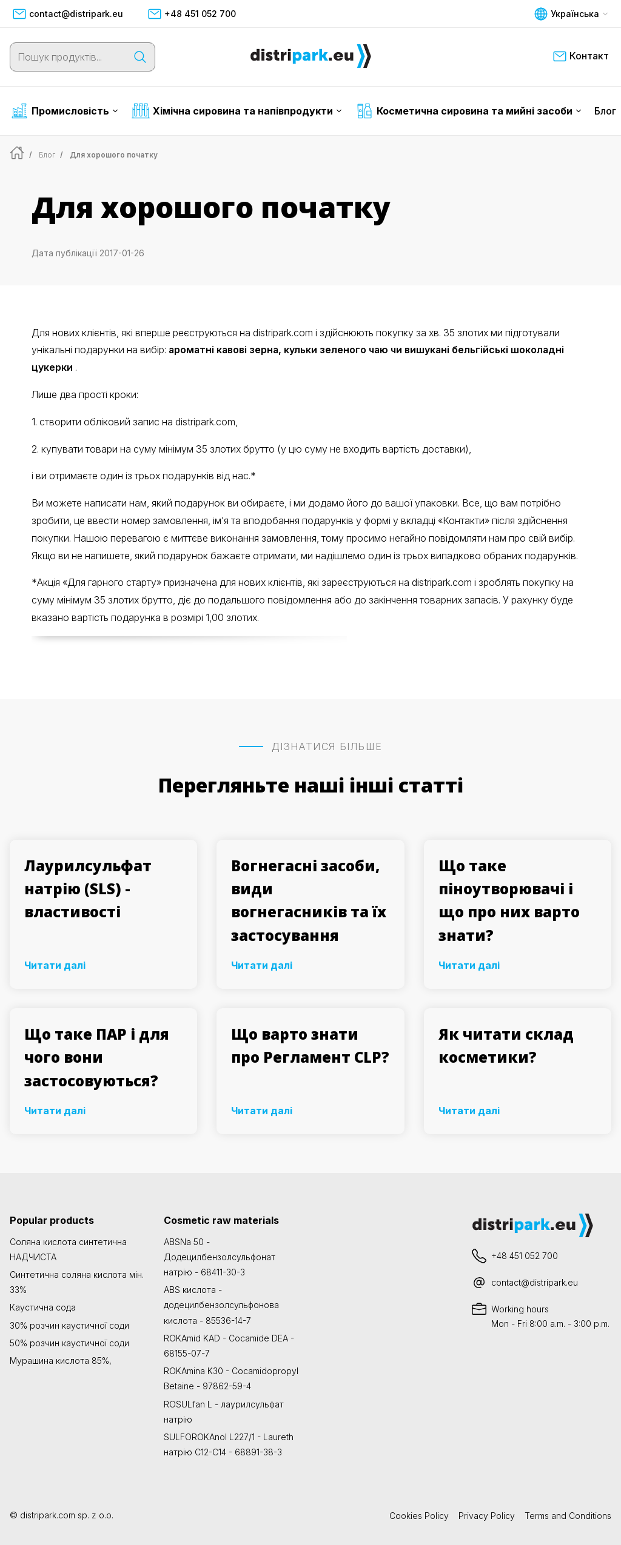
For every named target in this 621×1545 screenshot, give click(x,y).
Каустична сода (43, 1307)
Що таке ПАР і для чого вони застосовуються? (96, 1057)
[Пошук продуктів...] (68, 57)
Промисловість (64, 111)
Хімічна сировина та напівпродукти (237, 111)
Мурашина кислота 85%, (61, 1360)
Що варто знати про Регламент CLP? (310, 1045)
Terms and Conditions (568, 1515)
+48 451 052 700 (191, 14)
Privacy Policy (486, 1515)
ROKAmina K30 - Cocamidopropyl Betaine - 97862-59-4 (231, 1378)
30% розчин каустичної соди (69, 1325)
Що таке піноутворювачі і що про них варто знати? (509, 900)
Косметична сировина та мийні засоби (468, 111)
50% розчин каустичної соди (69, 1343)
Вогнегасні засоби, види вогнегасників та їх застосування (308, 900)
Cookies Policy (419, 1515)
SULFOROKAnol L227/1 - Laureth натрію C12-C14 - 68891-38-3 (229, 1444)
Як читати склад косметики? (506, 1045)
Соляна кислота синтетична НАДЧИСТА (68, 1249)
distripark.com (47, 1515)
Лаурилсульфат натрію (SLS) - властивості (88, 889)
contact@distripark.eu (67, 14)
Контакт (580, 56)
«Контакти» (463, 520)
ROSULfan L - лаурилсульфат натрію (224, 1411)
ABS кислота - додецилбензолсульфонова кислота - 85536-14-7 (221, 1304)
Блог (605, 111)
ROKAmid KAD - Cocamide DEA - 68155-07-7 (229, 1345)
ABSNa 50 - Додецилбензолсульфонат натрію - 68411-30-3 (219, 1257)
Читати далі (55, 965)
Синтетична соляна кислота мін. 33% (77, 1282)
